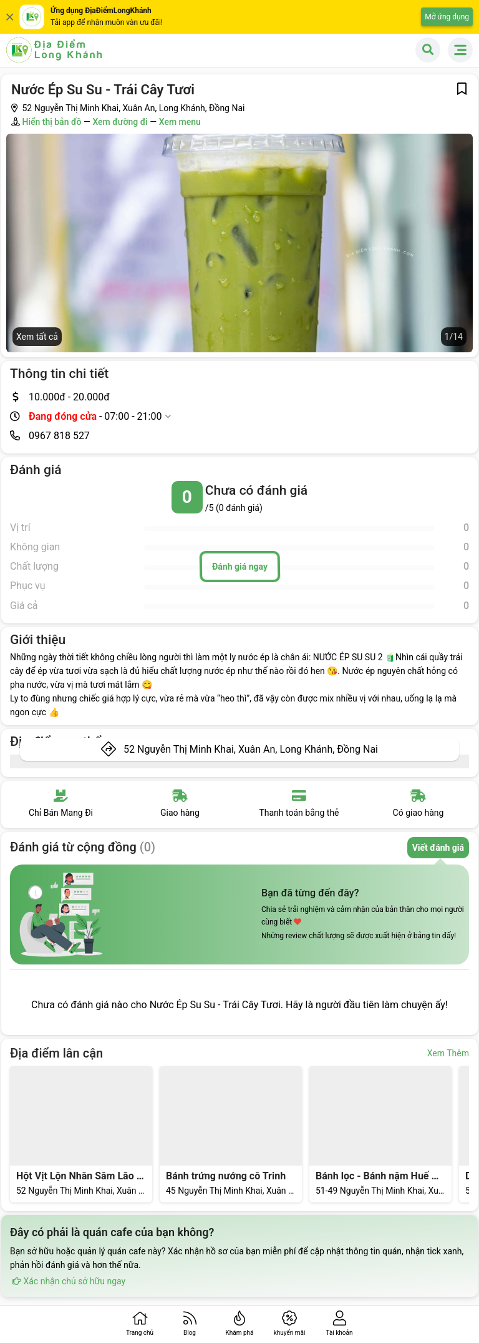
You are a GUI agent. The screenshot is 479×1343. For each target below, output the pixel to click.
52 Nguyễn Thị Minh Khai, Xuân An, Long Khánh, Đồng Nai (250, 749)
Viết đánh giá (438, 848)
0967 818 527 (59, 436)
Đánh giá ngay (239, 567)
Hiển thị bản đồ (51, 122)
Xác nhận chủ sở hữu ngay (67, 1281)
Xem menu (180, 122)
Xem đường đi (119, 122)
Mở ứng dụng (447, 16)
